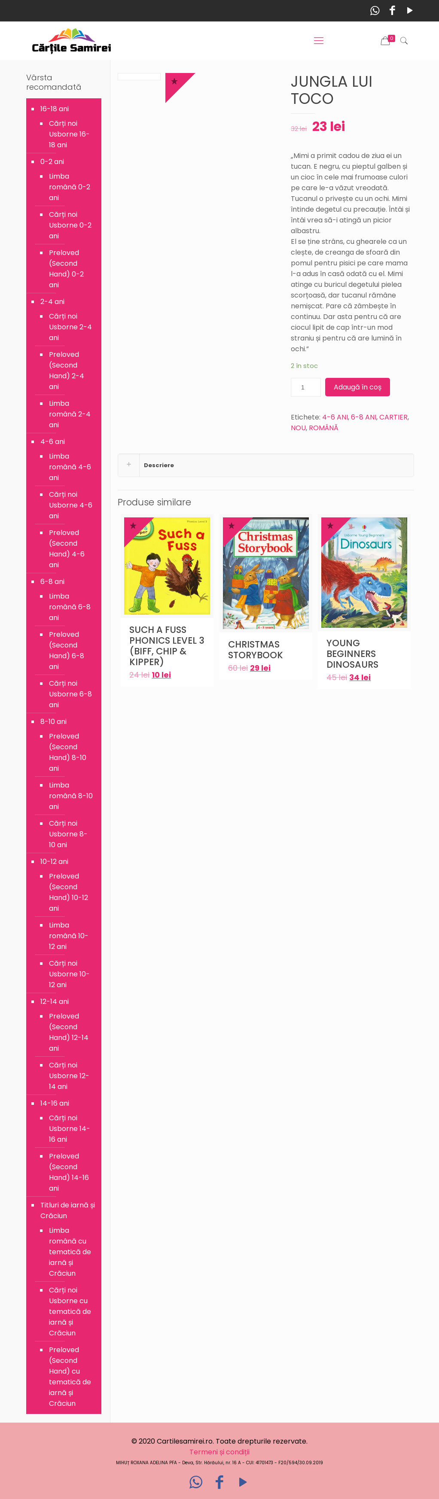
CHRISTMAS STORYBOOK (255, 649)
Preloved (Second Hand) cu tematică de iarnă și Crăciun (70, 1376)
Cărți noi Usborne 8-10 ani (68, 834)
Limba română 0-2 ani (69, 187)
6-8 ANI (363, 417)
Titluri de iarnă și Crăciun (67, 1210)
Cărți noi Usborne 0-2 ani (70, 225)
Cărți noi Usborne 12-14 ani (69, 1076)
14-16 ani (54, 1103)
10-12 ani (54, 862)
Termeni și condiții (219, 1452)
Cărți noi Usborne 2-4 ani (70, 327)
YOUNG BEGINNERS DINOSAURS (352, 654)
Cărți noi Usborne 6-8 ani (70, 694)
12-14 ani (54, 1001)
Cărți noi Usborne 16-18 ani (69, 134)
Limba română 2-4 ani (70, 414)
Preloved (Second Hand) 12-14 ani (68, 1032)
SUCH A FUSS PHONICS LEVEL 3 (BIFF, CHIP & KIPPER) (166, 645)
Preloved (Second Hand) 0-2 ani (66, 269)
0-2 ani (52, 162)
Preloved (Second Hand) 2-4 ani (66, 371)
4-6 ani (52, 442)
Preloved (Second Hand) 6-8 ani (66, 650)
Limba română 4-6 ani (70, 467)
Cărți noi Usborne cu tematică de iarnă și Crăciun (70, 1311)
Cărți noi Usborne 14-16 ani (69, 1128)
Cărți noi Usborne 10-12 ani (69, 974)
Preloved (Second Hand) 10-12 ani (68, 892)
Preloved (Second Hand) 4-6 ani (67, 549)
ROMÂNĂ (323, 428)
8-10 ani (53, 722)
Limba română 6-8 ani (70, 607)
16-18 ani (54, 109)
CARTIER (393, 417)
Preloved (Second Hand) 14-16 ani (69, 1172)
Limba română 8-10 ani (71, 796)
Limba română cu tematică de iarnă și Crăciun (70, 1251)
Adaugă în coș (357, 387)
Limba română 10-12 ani (68, 936)
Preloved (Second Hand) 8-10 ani (67, 752)
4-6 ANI (335, 417)
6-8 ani (52, 582)
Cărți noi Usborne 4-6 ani (70, 505)
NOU (298, 428)
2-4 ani (52, 302)
